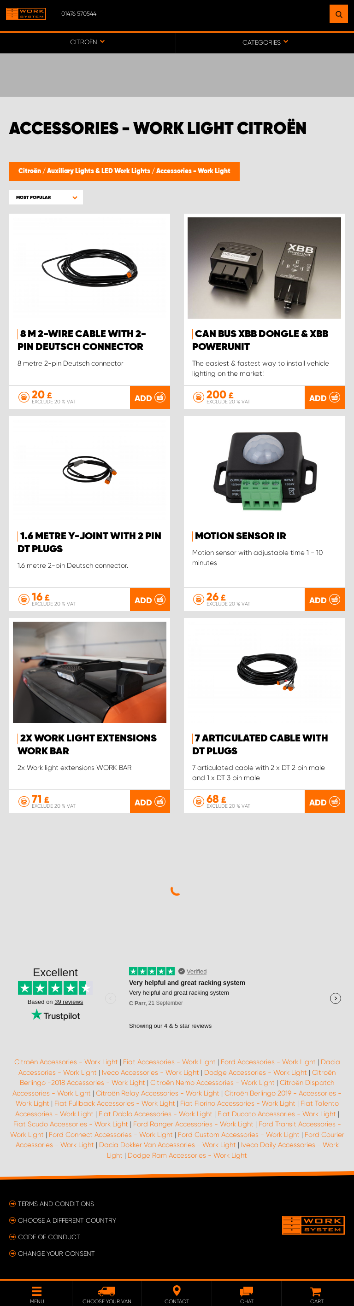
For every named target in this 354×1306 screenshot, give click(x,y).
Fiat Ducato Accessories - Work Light (277, 1114)
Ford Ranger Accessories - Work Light (193, 1124)
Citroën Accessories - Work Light (66, 1062)
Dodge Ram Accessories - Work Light (187, 1155)
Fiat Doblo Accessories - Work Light (155, 1114)
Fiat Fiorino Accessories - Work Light (237, 1103)
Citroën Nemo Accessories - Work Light (212, 1083)
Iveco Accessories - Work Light (150, 1072)
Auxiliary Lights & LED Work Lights (99, 171)
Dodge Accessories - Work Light (255, 1072)
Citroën (30, 171)
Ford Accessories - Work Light (268, 1062)
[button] (46, 197)
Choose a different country (67, 1220)
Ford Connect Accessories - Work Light (111, 1135)
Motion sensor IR (240, 536)
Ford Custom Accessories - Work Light (239, 1135)
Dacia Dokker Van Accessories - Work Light (167, 1145)
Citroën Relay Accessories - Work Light (157, 1093)
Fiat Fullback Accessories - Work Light (114, 1103)
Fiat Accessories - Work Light (169, 1062)
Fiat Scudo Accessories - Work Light (70, 1124)
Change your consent (56, 1253)
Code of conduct (49, 1237)
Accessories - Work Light (193, 171)
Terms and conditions (56, 1203)
